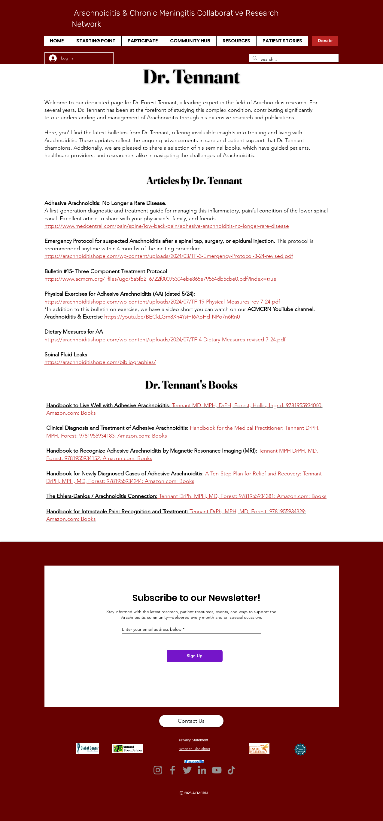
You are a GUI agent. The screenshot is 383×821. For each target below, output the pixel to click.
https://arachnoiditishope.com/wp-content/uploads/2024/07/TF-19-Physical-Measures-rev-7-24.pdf (162, 301)
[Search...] (293, 59)
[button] (95, 41)
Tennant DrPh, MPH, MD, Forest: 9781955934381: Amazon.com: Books (242, 496)
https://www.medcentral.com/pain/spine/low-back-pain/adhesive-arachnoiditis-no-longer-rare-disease (166, 226)
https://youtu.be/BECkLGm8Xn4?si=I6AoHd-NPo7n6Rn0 (172, 316)
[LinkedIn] (202, 770)
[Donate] (325, 41)
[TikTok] (231, 770)
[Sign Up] (195, 656)
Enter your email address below (151, 629)
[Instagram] (158, 770)
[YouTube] (217, 770)
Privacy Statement (193, 740)
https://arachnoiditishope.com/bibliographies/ (100, 362)
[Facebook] (172, 770)
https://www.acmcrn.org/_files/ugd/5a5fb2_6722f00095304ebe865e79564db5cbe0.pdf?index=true (160, 279)
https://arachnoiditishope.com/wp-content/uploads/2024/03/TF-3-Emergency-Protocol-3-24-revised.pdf (168, 256)
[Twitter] (187, 770)
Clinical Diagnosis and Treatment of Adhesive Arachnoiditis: (117, 428)
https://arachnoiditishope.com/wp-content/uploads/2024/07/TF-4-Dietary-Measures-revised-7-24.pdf (164, 339)
